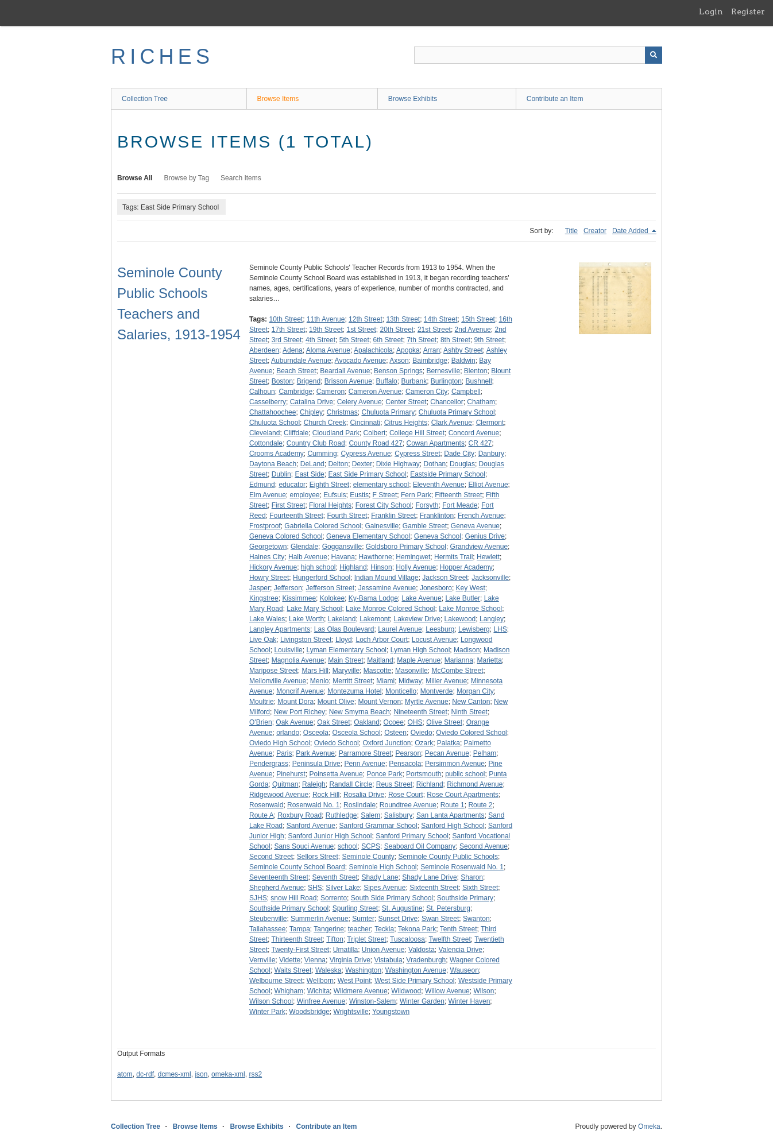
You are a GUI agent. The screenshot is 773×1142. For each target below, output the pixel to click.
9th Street (489, 340)
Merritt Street (352, 681)
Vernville (262, 960)
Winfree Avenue (321, 1001)
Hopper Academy (466, 567)
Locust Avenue (434, 640)
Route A (261, 815)
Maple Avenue (418, 660)
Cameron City (426, 392)
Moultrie (261, 702)
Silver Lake (343, 888)
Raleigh (314, 784)
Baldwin (463, 361)
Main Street (345, 660)
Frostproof (265, 526)
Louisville (288, 650)
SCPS (370, 846)
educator (292, 485)
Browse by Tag (187, 178)
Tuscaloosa (407, 939)
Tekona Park (417, 929)
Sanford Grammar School (378, 826)
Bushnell (479, 381)
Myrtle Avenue (427, 702)
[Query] (538, 55)
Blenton (476, 371)
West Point (354, 981)
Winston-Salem (372, 1001)
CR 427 (480, 443)
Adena (293, 350)
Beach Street (296, 371)
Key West (470, 588)
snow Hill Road (293, 898)
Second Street (271, 857)
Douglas (462, 464)
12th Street (365, 319)
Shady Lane (379, 877)
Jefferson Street (330, 588)
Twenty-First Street (300, 950)
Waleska (328, 970)
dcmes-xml (174, 1074)
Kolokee (332, 598)
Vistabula (388, 960)
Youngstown (390, 1012)
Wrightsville (351, 1012)
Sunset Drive (398, 919)
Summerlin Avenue (320, 919)
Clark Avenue (451, 423)
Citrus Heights (405, 423)
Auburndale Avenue (301, 361)
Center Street (405, 402)
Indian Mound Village (386, 578)
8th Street (455, 340)
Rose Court (405, 795)
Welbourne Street (276, 981)
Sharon (472, 877)
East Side (309, 474)
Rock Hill (325, 795)
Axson (398, 361)
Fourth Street (347, 516)
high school (318, 567)
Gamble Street (425, 526)
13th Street (403, 319)
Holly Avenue (416, 567)
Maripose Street (273, 671)
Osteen (395, 733)
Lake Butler (462, 598)
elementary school (381, 485)
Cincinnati (365, 423)
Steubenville (268, 919)
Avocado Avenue (360, 361)
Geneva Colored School (285, 536)
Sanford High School (452, 826)
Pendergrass (268, 764)
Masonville (411, 671)
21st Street (434, 330)
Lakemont (375, 619)
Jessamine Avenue (387, 588)
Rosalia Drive (363, 795)
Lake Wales (267, 619)
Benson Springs (398, 371)
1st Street (361, 330)
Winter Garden (422, 1001)
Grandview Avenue (479, 547)
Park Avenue (315, 753)
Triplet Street (366, 939)
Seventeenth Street (278, 877)
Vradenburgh (426, 960)
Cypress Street (417, 454)
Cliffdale (296, 433)
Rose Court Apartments (462, 795)
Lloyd (343, 640)
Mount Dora (295, 702)
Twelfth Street (449, 939)
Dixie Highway (398, 464)
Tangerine (329, 929)
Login (711, 11)
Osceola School (357, 733)
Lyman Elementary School (346, 650)
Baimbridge (429, 361)
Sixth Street (480, 888)
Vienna (315, 960)
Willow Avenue (447, 991)
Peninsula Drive (316, 764)
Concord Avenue (474, 433)
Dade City (459, 454)
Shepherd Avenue (276, 888)
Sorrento (333, 898)
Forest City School (383, 505)
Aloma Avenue (328, 350)
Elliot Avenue (488, 485)
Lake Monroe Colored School (390, 609)
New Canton (471, 702)
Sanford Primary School (412, 836)
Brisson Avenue (348, 381)
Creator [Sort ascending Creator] (594, 231)
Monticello (400, 691)
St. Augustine (402, 908)
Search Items (241, 178)
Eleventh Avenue (439, 485)
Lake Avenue (422, 598)
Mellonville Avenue (277, 681)
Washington (363, 970)
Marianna (459, 660)
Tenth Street (458, 929)
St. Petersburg (448, 908)
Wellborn (320, 981)
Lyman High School (420, 650)
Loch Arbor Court (381, 640)
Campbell (466, 392)
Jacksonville (490, 578)
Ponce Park (384, 774)
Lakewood (460, 619)
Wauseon (464, 970)
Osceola (315, 733)
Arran (431, 350)
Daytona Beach (272, 464)
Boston (282, 381)
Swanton (476, 919)
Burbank (414, 381)
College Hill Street (417, 433)
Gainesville (382, 526)
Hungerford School (321, 578)
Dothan (435, 464)
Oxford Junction (386, 743)
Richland (429, 784)
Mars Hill (315, 671)
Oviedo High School (279, 743)
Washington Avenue (415, 970)
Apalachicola (373, 350)
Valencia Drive (460, 950)
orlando (287, 733)
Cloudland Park (336, 433)
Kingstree (264, 598)
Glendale (304, 547)
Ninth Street (469, 712)
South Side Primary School (392, 898)
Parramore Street (365, 753)
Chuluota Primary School (457, 412)
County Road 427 (375, 443)
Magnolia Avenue (298, 660)
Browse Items (278, 99)
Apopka (408, 350)
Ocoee (394, 722)
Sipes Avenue (384, 888)
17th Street (289, 330)
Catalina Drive (311, 402)
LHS (500, 629)
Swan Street (440, 919)
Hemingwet (413, 557)
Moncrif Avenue (300, 691)
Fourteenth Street (296, 516)
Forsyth (426, 505)
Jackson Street (444, 578)
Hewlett (488, 557)
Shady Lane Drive (429, 877)
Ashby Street (463, 350)
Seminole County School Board (297, 867)
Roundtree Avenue (408, 805)
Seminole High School (382, 867)
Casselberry (267, 402)
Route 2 (480, 805)
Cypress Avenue (366, 454)
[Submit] (653, 55)
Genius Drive (485, 536)
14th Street (441, 319)
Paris (284, 753)
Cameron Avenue (375, 392)
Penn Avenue (364, 764)
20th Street (397, 330)
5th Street (354, 340)
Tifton (334, 939)
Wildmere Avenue (361, 991)
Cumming (322, 454)
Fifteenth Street (458, 495)
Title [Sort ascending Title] (571, 231)
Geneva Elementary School (368, 536)
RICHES (162, 56)
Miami (385, 681)
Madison (467, 650)
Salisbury (398, 815)
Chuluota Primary (388, 412)
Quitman (285, 784)
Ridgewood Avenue (278, 795)
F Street (385, 495)
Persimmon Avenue (455, 764)
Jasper (259, 588)
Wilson (483, 991)
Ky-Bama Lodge (373, 598)
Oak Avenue (294, 722)
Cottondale (266, 443)
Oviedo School (336, 743)
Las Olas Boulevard (344, 629)
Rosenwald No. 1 (313, 805)
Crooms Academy (276, 454)
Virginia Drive (350, 960)
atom (125, 1074)
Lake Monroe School (470, 609)
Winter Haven (469, 1001)
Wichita (318, 991)
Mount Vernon (379, 702)
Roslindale (359, 805)
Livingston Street (305, 640)
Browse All (135, 178)
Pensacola (405, 764)
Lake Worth (306, 619)
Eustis (359, 495)
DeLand (312, 464)
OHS (415, 722)
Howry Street (269, 578)
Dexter (362, 464)
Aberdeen (264, 350)
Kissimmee (299, 598)
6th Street (388, 340)
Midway (410, 681)
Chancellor (446, 402)
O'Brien (260, 722)
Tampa (299, 929)
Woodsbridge (309, 1012)
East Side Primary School (367, 474)
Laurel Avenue (400, 629)
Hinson (381, 567)
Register (748, 11)
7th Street (421, 340)
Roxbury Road (299, 815)
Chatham (481, 402)
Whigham (288, 991)
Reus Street (394, 784)
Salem (370, 815)
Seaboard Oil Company (420, 846)
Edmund (262, 485)
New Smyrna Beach (359, 712)
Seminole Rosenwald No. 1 (462, 867)
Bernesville (443, 371)
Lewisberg (474, 629)
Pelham (485, 753)
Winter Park (267, 1012)
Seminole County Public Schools (448, 857)
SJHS (258, 898)
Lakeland (342, 619)
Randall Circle (350, 784)
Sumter (363, 919)
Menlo (319, 681)
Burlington (446, 381)
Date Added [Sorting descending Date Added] (631, 231)
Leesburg (440, 629)
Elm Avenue (267, 495)
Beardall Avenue (345, 371)
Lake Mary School (314, 609)
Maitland (380, 660)
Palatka (448, 743)
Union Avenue (383, 950)
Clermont (490, 423)
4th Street (320, 340)
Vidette (289, 960)
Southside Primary (465, 898)
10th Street (286, 319)
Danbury (491, 454)
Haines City (266, 557)
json (201, 1074)
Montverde (436, 691)
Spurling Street (355, 908)
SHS (315, 888)
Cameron (330, 392)
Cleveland (264, 433)
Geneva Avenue (475, 526)
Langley (492, 619)
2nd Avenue (473, 330)
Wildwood (406, 991)
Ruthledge (341, 815)
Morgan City (475, 691)
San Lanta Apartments (450, 815)
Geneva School (437, 536)
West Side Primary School (414, 981)
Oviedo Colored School (471, 733)
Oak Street (333, 722)
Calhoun (262, 392)
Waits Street (292, 970)
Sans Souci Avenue (304, 846)
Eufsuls (334, 495)
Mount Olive (336, 702)
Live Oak (262, 640)
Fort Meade (459, 505)
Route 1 (452, 805)
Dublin (281, 474)
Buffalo (386, 381)
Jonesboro (436, 588)
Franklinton (437, 516)
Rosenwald (266, 805)
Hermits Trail (453, 557)
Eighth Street (329, 485)
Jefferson (288, 588)
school (348, 846)
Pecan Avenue (447, 753)
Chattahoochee (272, 412)
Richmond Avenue (475, 784)
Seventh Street (334, 877)
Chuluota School (274, 423)
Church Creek (325, 423)
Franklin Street (393, 516)
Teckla (384, 929)
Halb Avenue (307, 557)
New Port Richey (299, 712)
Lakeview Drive (417, 619)
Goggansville (342, 547)
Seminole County (368, 857)
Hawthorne (375, 557)
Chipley (311, 412)
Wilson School (271, 1001)
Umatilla (345, 950)
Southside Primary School (288, 908)
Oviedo (421, 733)
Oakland (367, 722)
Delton (338, 464)
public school (465, 774)
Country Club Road (316, 443)
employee (305, 495)
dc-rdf (145, 1074)
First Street (289, 505)
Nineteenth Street (420, 712)
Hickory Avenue (273, 567)
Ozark (424, 743)
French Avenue (481, 516)
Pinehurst (291, 774)
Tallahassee (267, 929)
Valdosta (421, 950)
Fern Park (416, 495)
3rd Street (287, 340)
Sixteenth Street (433, 888)
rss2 (255, 1074)
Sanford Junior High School (330, 836)
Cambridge (295, 392)
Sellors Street (317, 857)
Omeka (649, 1126)
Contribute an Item (555, 99)
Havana (343, 557)
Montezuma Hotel (354, 691)
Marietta (489, 660)
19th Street (326, 330)
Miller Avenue (446, 681)
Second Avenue (483, 846)
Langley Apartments (279, 629)
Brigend (308, 381)
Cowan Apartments (436, 443)
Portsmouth (423, 774)
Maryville (346, 671)
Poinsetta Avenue (336, 774)
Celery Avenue (359, 402)
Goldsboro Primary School (406, 547)
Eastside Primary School (447, 474)
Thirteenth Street (296, 939)
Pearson (408, 753)
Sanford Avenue (311, 826)
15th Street (478, 319)
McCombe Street (457, 671)
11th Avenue (326, 319)
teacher (359, 929)
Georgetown (268, 547)
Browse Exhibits (412, 99)
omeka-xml (228, 1074)
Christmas (342, 412)
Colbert (375, 433)
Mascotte (378, 671)
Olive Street (444, 722)
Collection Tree (145, 99)
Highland (352, 567)
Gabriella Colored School (322, 526)
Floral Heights (330, 505)
